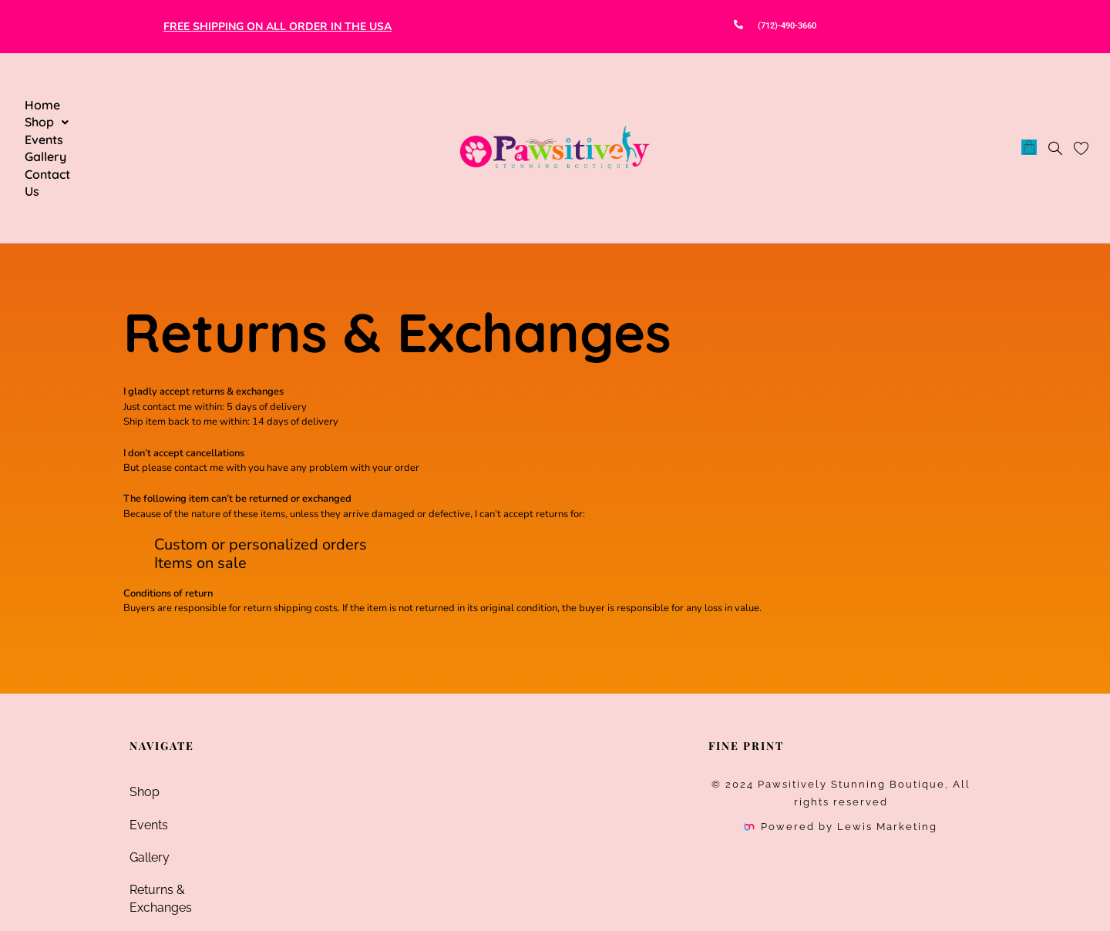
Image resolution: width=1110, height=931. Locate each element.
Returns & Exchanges (190, 803)
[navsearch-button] (1055, 106)
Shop (101, 105)
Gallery (219, 105)
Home (42, 105)
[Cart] (1029, 104)
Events (160, 105)
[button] (100, 104)
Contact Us (289, 105)
